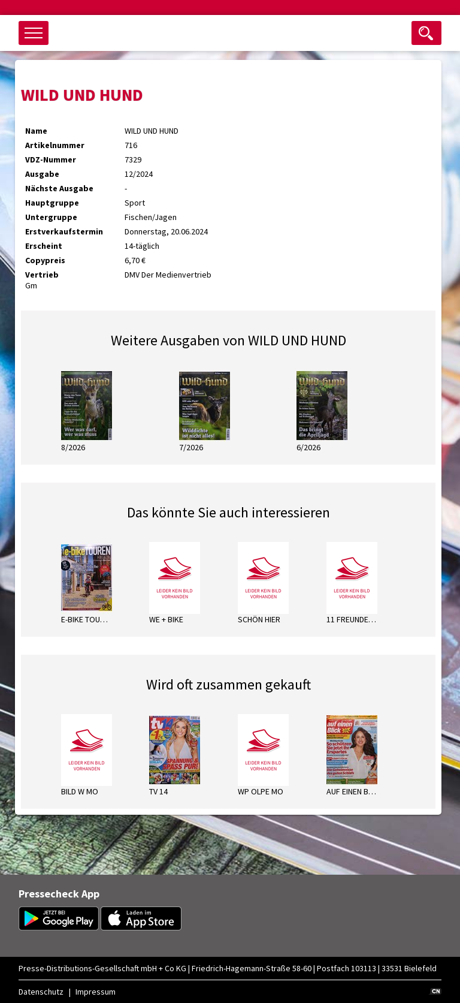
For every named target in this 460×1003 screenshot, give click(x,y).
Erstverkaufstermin (64, 231)
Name (36, 130)
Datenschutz (41, 991)
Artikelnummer (54, 145)
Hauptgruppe (52, 202)
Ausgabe (42, 173)
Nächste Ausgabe (59, 188)
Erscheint (43, 245)
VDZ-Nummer (50, 159)
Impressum (95, 991)
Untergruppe (51, 217)
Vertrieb (42, 274)
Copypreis (45, 260)
